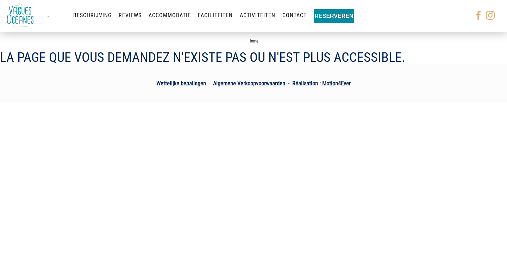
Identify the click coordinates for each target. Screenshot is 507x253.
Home (253, 41)
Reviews (130, 15)
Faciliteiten (215, 15)
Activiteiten (257, 15)
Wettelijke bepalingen (181, 83)
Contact (294, 15)
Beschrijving (92, 15)
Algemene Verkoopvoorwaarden (249, 83)
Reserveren (334, 16)
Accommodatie (170, 15)
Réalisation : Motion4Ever (321, 83)
